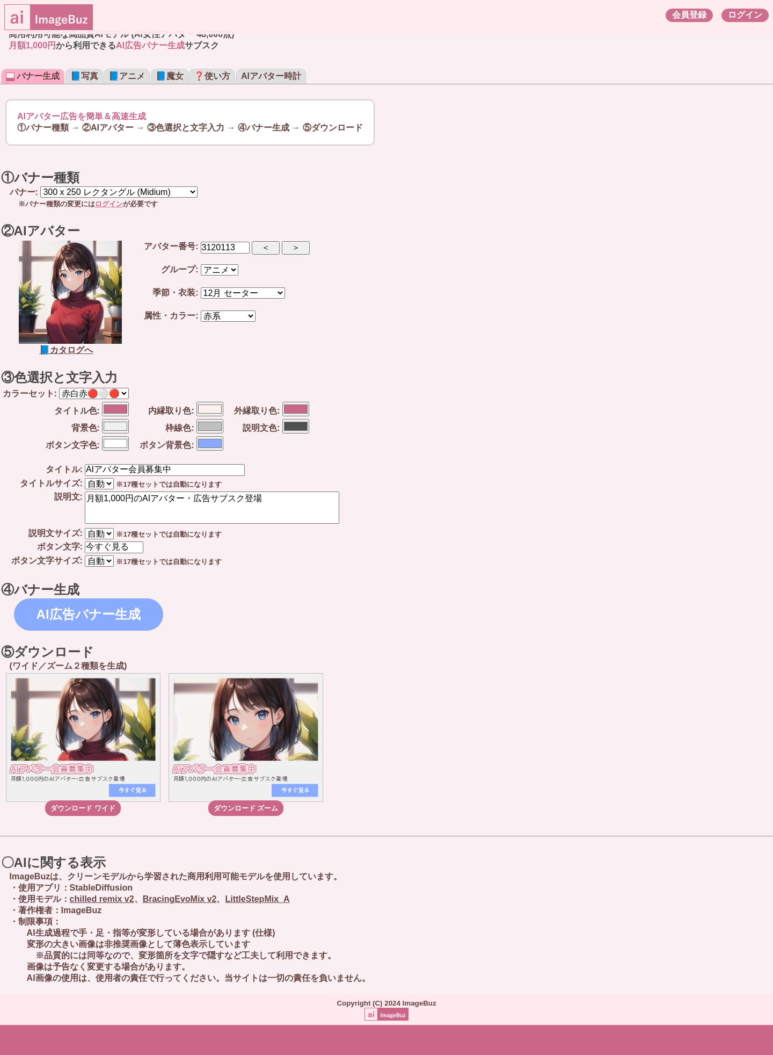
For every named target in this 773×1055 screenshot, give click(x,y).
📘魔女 (170, 76)
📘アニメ (126, 76)
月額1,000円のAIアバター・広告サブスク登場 (212, 508)
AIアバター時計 (271, 76)
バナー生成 (33, 76)
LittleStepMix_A (257, 899)
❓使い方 (212, 76)
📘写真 (84, 76)
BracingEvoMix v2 (180, 899)
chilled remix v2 (102, 899)
